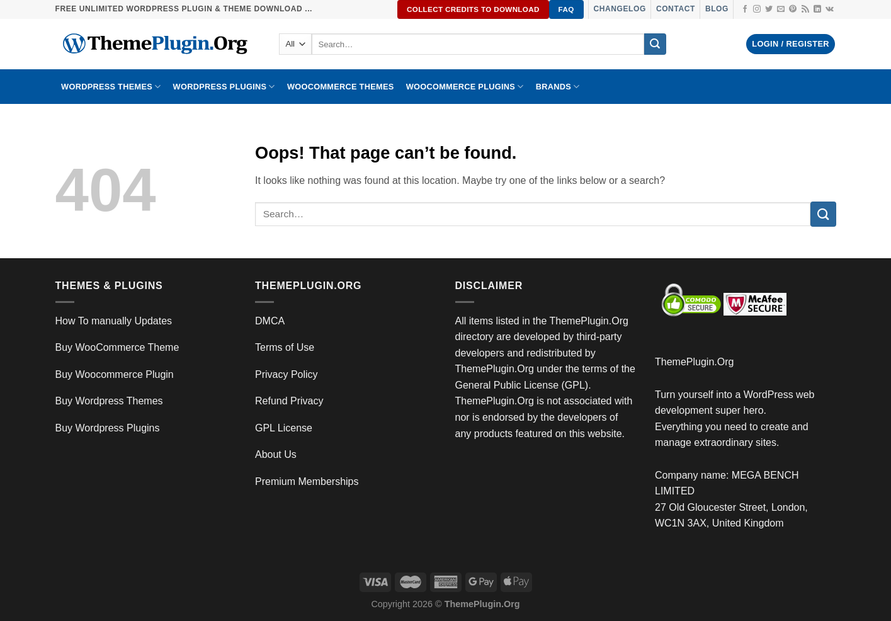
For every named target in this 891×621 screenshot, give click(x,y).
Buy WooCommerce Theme (117, 347)
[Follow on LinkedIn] (817, 9)
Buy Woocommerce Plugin (114, 374)
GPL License (283, 428)
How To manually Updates (114, 321)
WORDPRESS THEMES (111, 87)
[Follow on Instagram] (757, 9)
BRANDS (558, 87)
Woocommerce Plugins (465, 87)
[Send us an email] (781, 9)
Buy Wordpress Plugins (107, 428)
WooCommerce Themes (340, 86)
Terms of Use (284, 347)
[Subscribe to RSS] (805, 9)
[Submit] (655, 44)
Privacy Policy (286, 374)
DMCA (270, 321)
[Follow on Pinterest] (793, 9)
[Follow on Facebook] (745, 9)
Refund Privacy (289, 401)
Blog (717, 8)
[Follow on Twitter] (769, 9)
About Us (276, 454)
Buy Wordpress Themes (109, 401)
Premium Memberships (306, 481)
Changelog (620, 8)
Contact (675, 8)
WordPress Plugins (224, 87)
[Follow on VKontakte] (830, 9)
